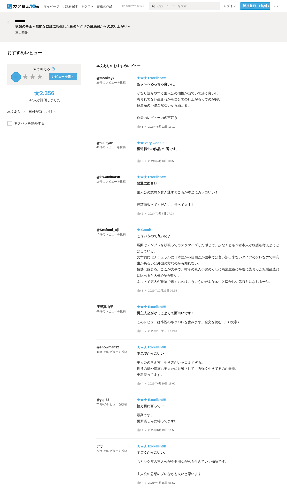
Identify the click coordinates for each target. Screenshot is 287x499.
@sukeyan (104, 143)
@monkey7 (105, 78)
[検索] (153, 6)
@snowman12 (107, 347)
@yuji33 (102, 400)
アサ (99, 446)
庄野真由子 (104, 307)
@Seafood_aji (107, 230)
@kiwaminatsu (108, 177)
